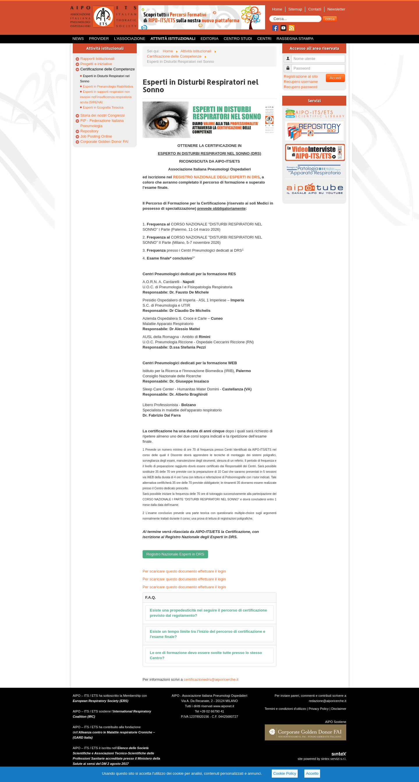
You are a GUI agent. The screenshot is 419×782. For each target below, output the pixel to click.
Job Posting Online (96, 136)
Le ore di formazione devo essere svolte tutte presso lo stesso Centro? (206, 655)
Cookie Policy (284, 773)
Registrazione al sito (301, 76)
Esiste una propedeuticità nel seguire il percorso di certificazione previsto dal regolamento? (208, 613)
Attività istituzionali (172, 38)
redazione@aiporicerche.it (327, 701)
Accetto (312, 773)
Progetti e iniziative (96, 64)
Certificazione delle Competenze (107, 69)
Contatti (314, 9)
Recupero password (300, 87)
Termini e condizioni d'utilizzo (285, 708)
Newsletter (336, 9)
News (78, 38)
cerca (330, 19)
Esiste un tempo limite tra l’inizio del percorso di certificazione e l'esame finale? (207, 634)
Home (277, 9)
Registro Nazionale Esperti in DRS (175, 554)
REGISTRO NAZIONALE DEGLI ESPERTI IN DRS (216, 177)
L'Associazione (129, 38)
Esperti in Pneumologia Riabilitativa (108, 86)
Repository (89, 131)
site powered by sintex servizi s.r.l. (322, 758)
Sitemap (295, 9)
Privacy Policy (319, 708)
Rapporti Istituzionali (97, 58)
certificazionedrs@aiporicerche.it (211, 679)
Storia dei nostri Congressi (102, 115)
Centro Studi (238, 38)
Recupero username (301, 81)
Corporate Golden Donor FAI (104, 141)
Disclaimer (338, 708)
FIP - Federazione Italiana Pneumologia (102, 123)
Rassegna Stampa (295, 38)
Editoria (209, 38)
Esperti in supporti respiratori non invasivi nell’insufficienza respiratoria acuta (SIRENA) (106, 97)
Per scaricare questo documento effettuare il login (184, 571)
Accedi (335, 78)
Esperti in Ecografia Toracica (103, 107)
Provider (99, 38)
